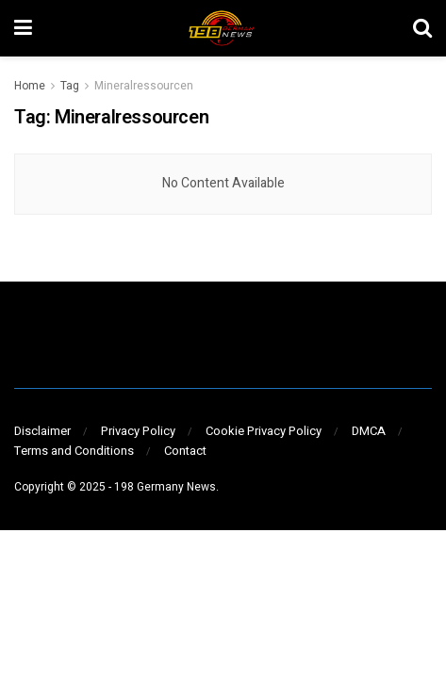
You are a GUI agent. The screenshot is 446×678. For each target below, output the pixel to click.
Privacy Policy (138, 431)
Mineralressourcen (143, 85)
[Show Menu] (23, 28)
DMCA (369, 431)
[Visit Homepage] (222, 28)
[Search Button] (422, 28)
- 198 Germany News (162, 486)
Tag (69, 85)
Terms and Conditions (74, 451)
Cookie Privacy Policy (264, 431)
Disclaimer (42, 431)
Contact (185, 451)
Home (29, 85)
